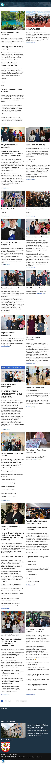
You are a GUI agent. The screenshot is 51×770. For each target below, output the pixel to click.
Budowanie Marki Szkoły (35, 146)
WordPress (9, 768)
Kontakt (15, 764)
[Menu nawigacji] (48, 5)
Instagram (9, 764)
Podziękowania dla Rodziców (37, 239)
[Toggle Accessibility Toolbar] (2, 760)
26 (17, 710)
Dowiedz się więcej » (5, 125)
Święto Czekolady (8, 211)
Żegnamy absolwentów (35, 211)
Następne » (23, 710)
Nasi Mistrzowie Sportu (35, 292)
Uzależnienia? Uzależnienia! (11, 644)
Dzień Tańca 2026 (33, 29)
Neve (2, 768)
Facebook (3, 764)
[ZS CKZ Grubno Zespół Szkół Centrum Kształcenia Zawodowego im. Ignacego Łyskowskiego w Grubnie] (4, 4)
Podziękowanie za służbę (10, 292)
